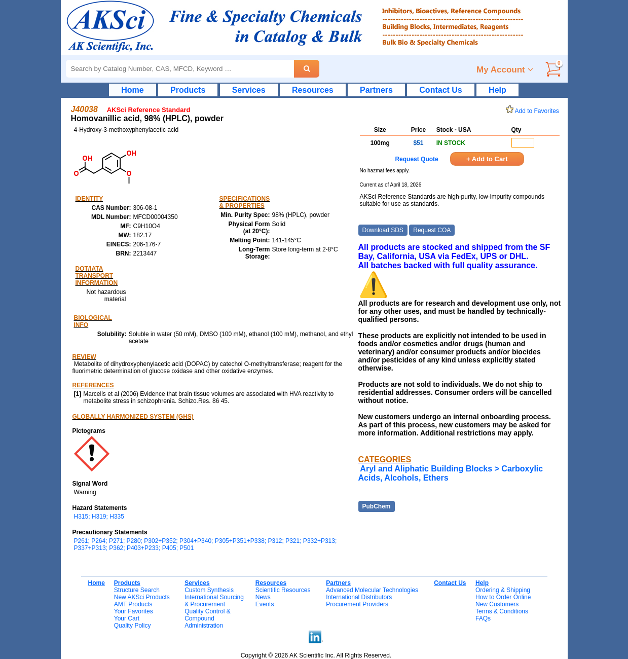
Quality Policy (132, 625)
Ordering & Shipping (502, 590)
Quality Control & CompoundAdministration (207, 618)
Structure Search (137, 590)
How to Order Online (503, 597)
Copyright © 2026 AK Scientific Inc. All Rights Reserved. (316, 655)
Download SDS (382, 230)
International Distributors (359, 597)
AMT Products (133, 604)
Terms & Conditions (501, 611)
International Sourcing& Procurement (214, 601)
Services (249, 90)
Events (264, 604)
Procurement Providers (357, 604)
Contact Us (440, 90)
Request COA (432, 230)
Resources (313, 90)
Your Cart (126, 618)
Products (187, 90)
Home (132, 90)
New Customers (497, 604)
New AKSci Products (142, 597)
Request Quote (416, 159)
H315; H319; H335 (99, 516)
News (263, 597)
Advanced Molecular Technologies (372, 590)
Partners (376, 90)
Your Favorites (133, 611)
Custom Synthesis (209, 590)
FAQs (483, 618)
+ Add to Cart (487, 159)
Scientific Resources (283, 590)
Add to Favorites (534, 111)
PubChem (376, 506)
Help (497, 90)
